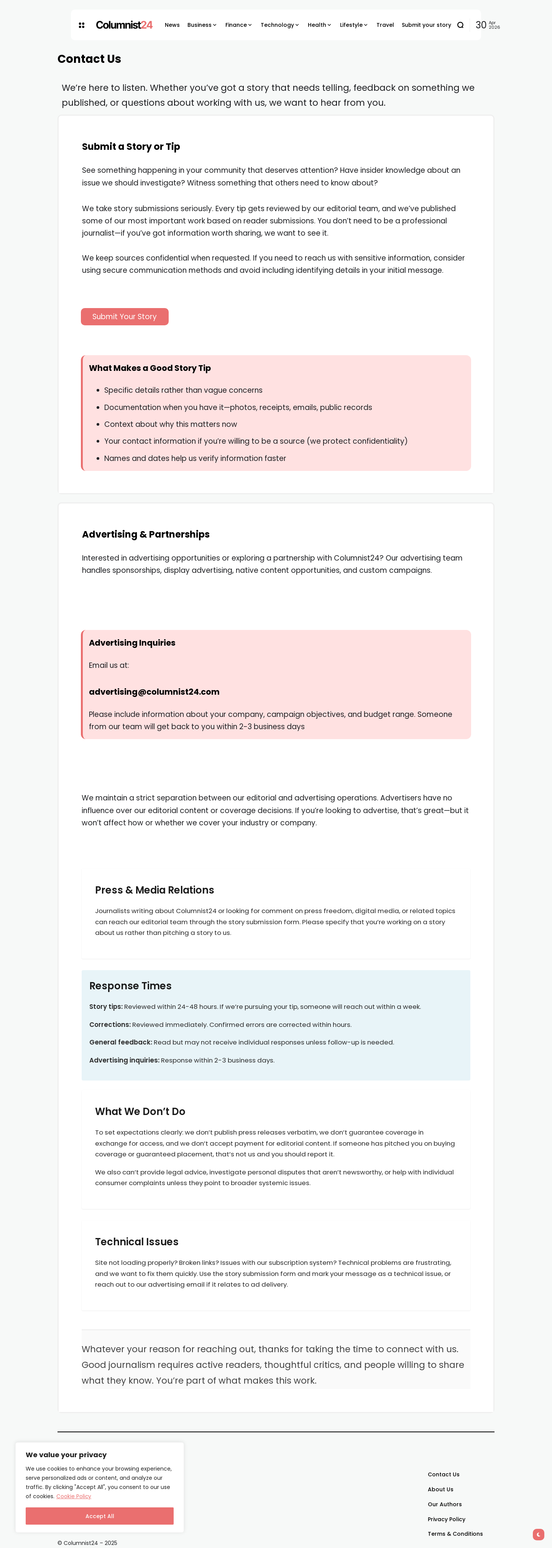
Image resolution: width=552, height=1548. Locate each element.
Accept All (99, 1516)
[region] (99, 1488)
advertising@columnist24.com (154, 691)
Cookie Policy (74, 1496)
